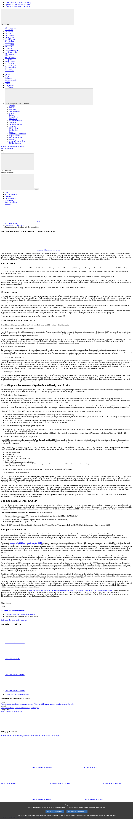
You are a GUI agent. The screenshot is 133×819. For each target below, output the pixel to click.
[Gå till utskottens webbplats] (2, 708)
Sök (2, 150)
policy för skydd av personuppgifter (76, 817)
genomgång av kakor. (110, 817)
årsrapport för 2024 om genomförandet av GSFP (26, 543)
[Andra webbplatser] (49, 96)
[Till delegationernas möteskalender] (7, 711)
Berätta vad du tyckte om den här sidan (14, 620)
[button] (32, 727)
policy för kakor (94, 817)
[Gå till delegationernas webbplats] (2, 711)
